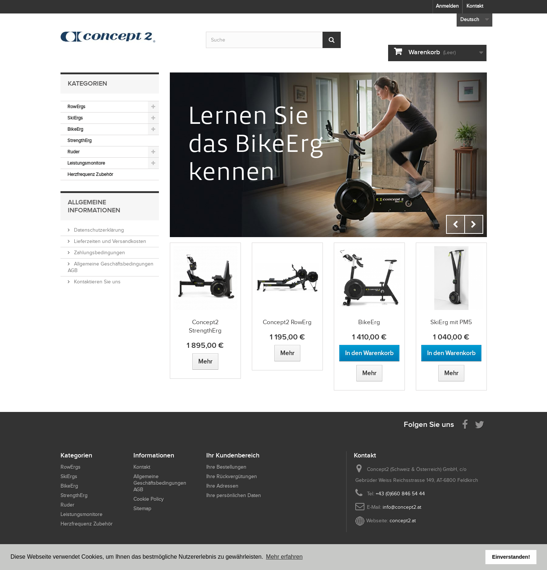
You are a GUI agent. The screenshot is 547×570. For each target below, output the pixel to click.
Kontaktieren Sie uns (97, 281)
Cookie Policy (148, 499)
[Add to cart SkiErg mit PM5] (451, 353)
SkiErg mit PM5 (451, 322)
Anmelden (447, 6)
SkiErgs (75, 118)
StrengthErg (79, 140)
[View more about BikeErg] (369, 373)
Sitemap (142, 508)
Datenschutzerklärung (98, 230)
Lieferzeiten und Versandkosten (109, 241)
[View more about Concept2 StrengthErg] (205, 361)
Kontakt (474, 6)
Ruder (73, 151)
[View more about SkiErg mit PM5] (451, 373)
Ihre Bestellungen (226, 467)
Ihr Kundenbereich (232, 455)
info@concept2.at (402, 507)
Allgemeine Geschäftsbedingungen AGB (159, 483)
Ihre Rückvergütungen (231, 476)
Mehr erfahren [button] (284, 557)
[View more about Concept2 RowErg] (287, 353)
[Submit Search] (332, 40)
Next (473, 224)
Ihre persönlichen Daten (233, 495)
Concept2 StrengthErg (205, 326)
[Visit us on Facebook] (465, 424)
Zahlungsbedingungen (99, 252)
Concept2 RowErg (287, 322)
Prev (455, 224)
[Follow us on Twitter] (479, 424)
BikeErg (75, 129)
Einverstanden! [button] (511, 557)
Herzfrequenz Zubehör (90, 174)
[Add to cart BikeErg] (369, 353)
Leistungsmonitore (86, 163)
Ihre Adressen (222, 486)
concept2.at (403, 520)
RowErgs (76, 106)
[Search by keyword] (273, 40)
